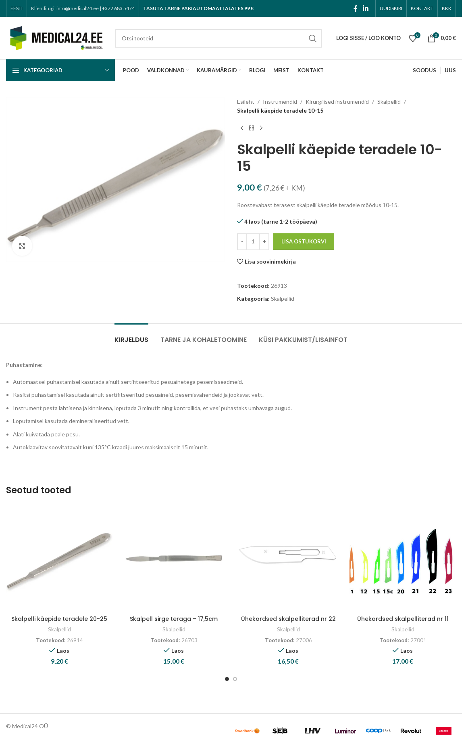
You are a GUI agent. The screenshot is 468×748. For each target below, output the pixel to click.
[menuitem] (16, 8)
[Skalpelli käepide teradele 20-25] (59, 558)
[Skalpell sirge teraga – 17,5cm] (174, 558)
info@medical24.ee (77, 8)
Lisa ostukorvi (303, 241)
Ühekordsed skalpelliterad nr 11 (403, 619)
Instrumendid (280, 101)
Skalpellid (389, 101)
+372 (118, 8)
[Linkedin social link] (365, 8)
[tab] (131, 335)
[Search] (218, 38)
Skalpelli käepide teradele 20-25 (59, 619)
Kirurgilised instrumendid (337, 101)
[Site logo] (56, 37)
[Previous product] (242, 128)
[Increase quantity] (264, 241)
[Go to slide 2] (235, 679)
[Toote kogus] (253, 241)
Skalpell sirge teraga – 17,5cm (174, 619)
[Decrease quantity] (242, 241)
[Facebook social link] (355, 8)
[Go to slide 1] (227, 679)
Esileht (245, 101)
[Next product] (261, 128)
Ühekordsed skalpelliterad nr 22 (288, 619)
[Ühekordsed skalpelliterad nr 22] (288, 558)
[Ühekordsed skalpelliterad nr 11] (402, 558)
